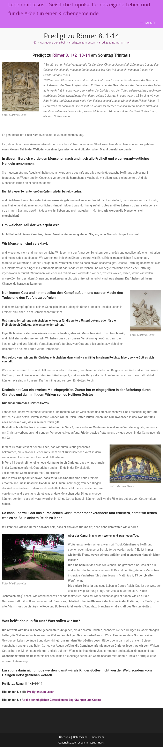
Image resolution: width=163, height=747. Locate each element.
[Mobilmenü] (147, 23)
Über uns (64, 737)
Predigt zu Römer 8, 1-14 (114, 42)
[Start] (35, 42)
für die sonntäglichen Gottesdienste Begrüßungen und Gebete (62, 699)
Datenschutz (80, 737)
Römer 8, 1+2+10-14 (71, 55)
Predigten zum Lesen (40, 691)
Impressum (97, 737)
